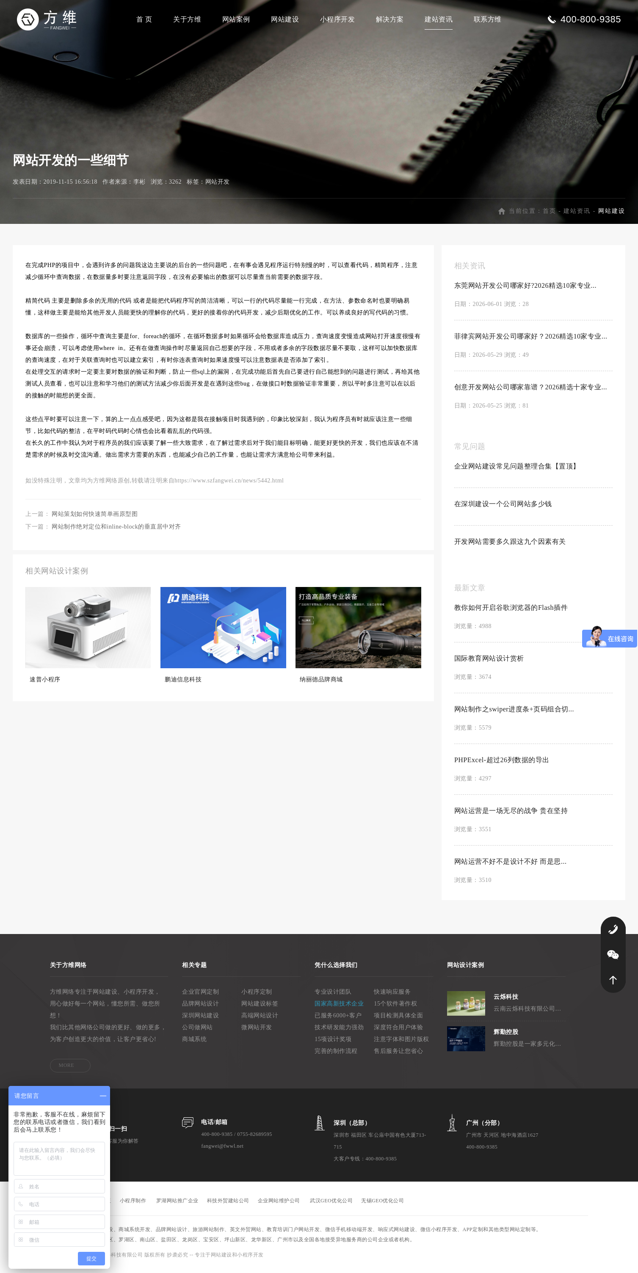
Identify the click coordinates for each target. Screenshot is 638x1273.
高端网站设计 (259, 1020)
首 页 (144, 19)
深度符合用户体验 (398, 1032)
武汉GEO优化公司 (331, 1205)
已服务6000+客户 (338, 1020)
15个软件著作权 (395, 1008)
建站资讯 (439, 19)
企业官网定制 (200, 996)
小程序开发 (337, 19)
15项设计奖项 (333, 1044)
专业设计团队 (333, 996)
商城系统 (194, 1044)
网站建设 (285, 19)
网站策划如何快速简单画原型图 (95, 518)
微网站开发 (256, 1032)
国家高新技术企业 (339, 1008)
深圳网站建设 (200, 1020)
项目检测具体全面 (398, 1020)
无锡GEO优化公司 (382, 1205)
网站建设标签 (259, 1008)
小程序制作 (133, 1205)
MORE (67, 1070)
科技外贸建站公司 (228, 1205)
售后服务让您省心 (398, 1056)
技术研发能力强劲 (339, 1032)
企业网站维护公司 (279, 1205)
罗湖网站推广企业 (177, 1205)
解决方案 (390, 19)
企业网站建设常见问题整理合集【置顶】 (517, 470)
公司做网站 (197, 1032)
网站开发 (217, 186)
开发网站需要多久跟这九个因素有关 (510, 546)
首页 (549, 215)
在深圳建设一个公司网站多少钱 (503, 508)
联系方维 (488, 19)
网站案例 (236, 19)
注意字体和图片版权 (401, 1044)
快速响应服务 (392, 996)
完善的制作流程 (336, 1056)
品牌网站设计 (200, 1008)
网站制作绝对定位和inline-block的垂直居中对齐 (116, 531)
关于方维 (187, 19)
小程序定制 (256, 996)
